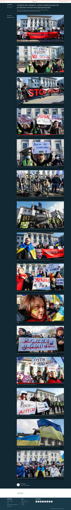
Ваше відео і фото (10, 501)
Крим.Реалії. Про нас (24, 501)
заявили (31, 260)
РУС (60, 1)
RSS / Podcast (9, 506)
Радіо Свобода (9, 7)
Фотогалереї (9, 4)
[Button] (9, 16)
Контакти (23, 504)
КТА (62, 1)
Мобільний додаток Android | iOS (12, 504)
